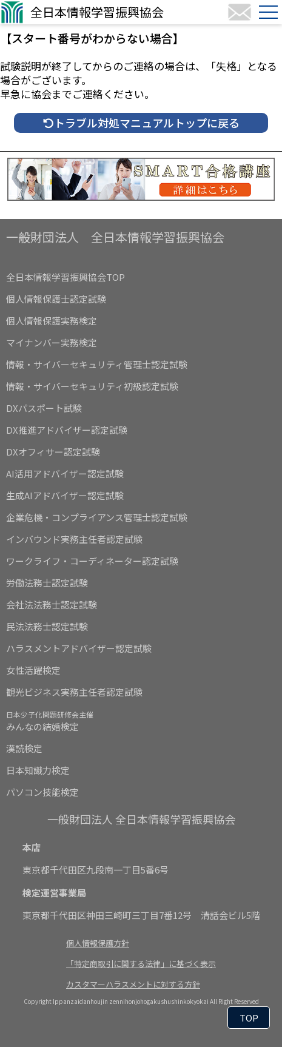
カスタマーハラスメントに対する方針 (133, 984)
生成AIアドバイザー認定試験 (65, 495)
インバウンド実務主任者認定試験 (74, 539)
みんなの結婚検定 (49, 721)
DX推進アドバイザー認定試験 (66, 429)
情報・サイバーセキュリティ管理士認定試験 (96, 364)
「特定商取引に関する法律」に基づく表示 (141, 963)
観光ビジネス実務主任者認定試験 (74, 691)
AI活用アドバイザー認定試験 (65, 473)
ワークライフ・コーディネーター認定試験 (92, 560)
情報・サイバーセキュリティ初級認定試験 (92, 386)
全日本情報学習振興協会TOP (65, 277)
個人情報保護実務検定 (51, 320)
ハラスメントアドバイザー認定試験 (79, 648)
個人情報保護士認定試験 (56, 298)
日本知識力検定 (38, 770)
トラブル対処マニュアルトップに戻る (141, 122)
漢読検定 (24, 748)
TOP (249, 1017)
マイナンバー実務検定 (51, 342)
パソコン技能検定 (42, 792)
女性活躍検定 (33, 670)
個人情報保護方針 (97, 943)
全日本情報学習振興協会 (97, 12)
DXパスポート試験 (44, 408)
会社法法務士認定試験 (51, 604)
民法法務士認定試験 (47, 626)
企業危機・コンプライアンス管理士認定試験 (96, 517)
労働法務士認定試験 (47, 582)
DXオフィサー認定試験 (53, 451)
